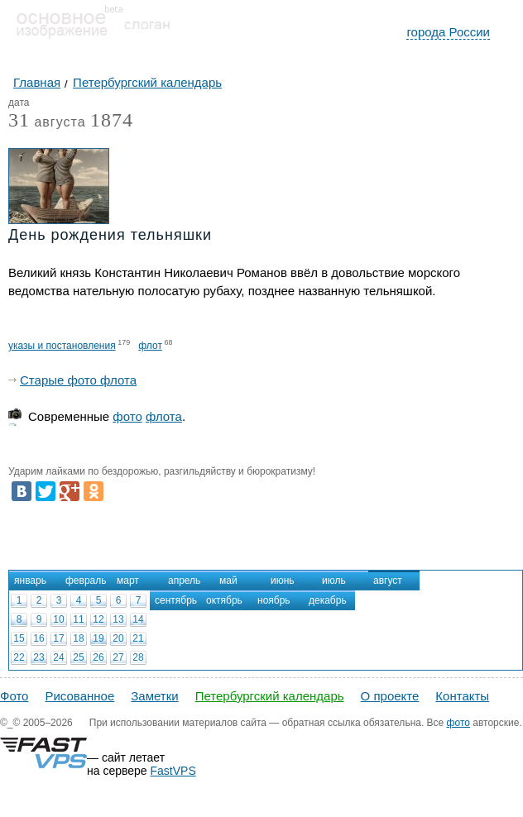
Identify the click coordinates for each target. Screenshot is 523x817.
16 (38, 638)
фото (127, 416)
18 (78, 638)
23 (38, 657)
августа (47, 123)
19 (98, 638)
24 (58, 657)
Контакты (462, 696)
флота (164, 416)
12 (98, 619)
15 (18, 638)
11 (78, 619)
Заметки (154, 696)
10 (58, 619)
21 (137, 638)
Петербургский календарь (269, 696)
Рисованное (79, 696)
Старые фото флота (78, 380)
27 (118, 657)
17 (58, 638)
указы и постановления (62, 345)
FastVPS (173, 770)
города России (448, 32)
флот (150, 345)
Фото (14, 696)
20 (118, 638)
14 (137, 619)
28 (137, 657)
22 (18, 657)
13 (118, 619)
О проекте (390, 696)
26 (98, 657)
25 (78, 657)
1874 (111, 120)
